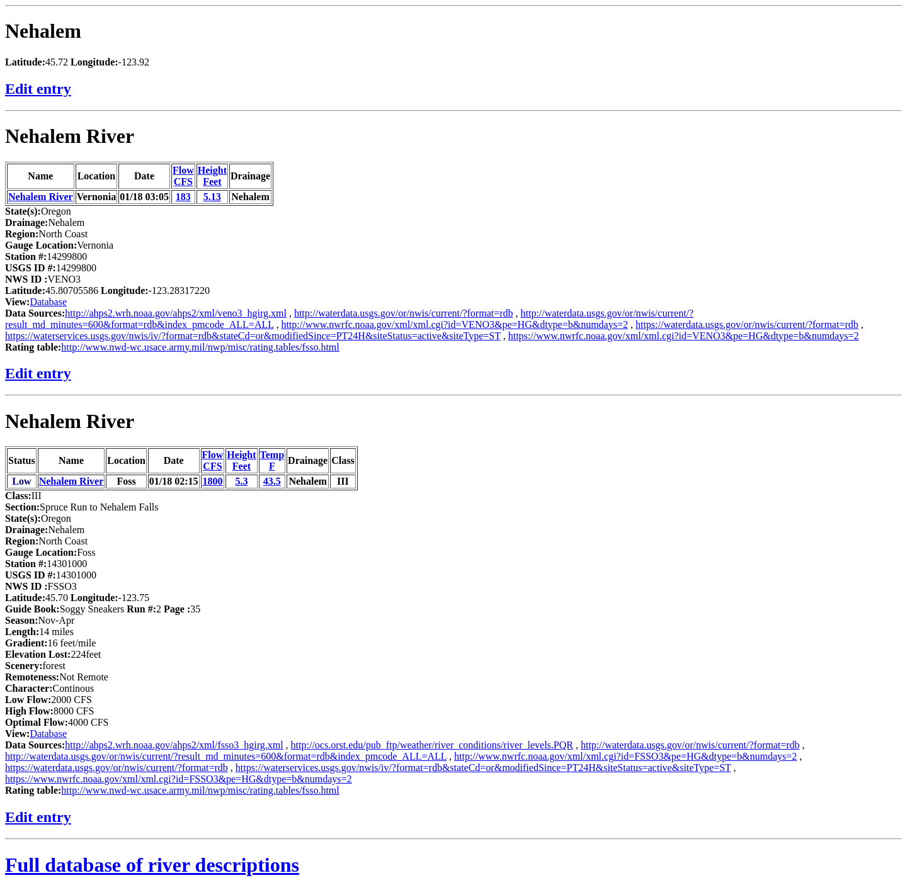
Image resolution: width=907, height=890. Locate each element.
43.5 (272, 481)
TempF (272, 460)
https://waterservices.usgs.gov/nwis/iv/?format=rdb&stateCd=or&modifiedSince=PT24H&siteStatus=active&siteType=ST (253, 335)
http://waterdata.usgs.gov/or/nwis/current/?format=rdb (403, 313)
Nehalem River (69, 136)
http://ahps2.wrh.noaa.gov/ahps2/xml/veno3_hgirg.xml (176, 313)
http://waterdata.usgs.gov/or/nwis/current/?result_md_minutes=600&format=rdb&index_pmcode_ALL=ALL (226, 756)
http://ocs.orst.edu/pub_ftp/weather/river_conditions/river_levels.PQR (432, 745)
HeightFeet (212, 176)
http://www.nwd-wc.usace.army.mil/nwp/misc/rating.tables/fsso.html (200, 347)
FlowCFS (183, 176)
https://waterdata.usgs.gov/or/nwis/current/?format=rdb (747, 324)
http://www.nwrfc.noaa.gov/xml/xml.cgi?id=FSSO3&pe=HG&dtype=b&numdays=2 (625, 756)
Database (48, 301)
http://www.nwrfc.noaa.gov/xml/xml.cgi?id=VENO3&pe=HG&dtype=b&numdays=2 (454, 324)
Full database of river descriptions (152, 864)
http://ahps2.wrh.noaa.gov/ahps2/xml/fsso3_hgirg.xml (174, 745)
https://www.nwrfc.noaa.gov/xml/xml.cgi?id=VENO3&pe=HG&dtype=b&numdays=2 (683, 335)
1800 (212, 481)
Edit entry (38, 89)
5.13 (212, 196)
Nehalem (43, 31)
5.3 (241, 481)
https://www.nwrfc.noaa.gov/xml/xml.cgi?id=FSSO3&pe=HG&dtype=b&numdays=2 (178, 779)
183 (183, 196)
